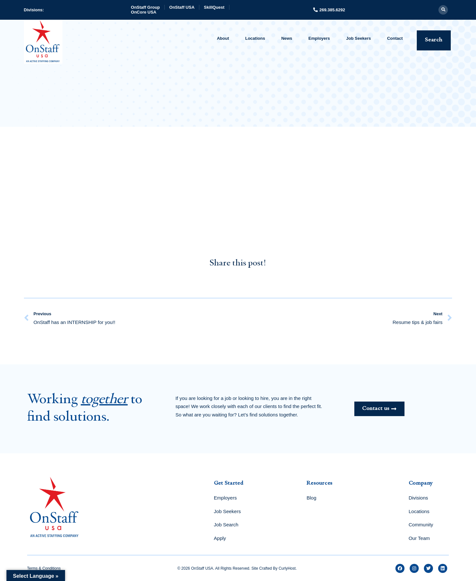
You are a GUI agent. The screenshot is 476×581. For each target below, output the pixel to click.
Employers (319, 38)
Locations (255, 38)
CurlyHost (287, 568)
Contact (395, 38)
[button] (443, 10)
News (286, 38)
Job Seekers (358, 38)
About (223, 38)
